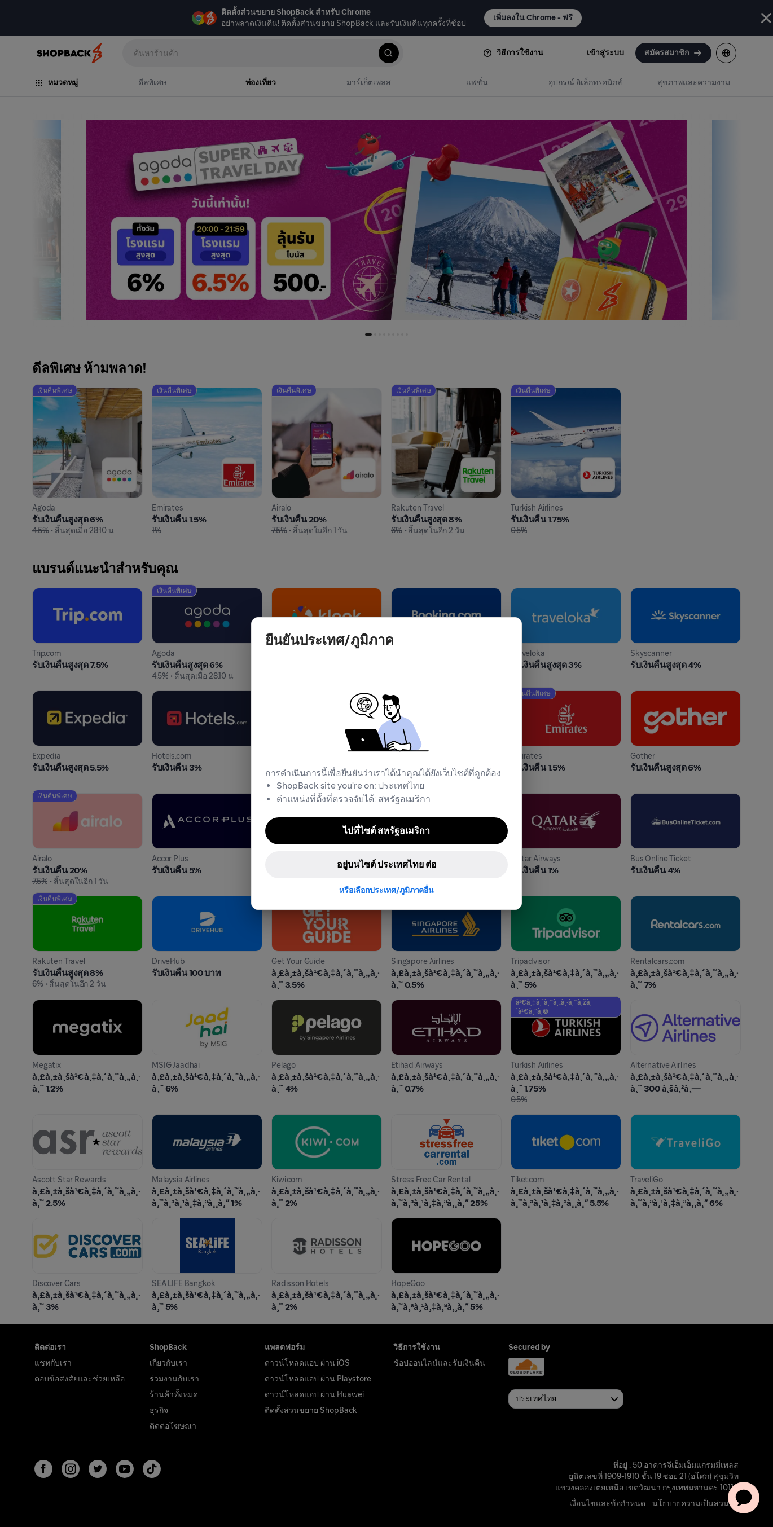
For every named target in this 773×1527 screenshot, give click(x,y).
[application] (743, 1497)
